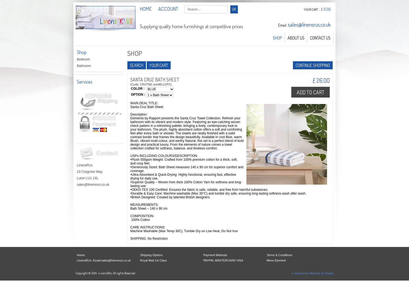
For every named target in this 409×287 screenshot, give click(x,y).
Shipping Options (151, 255)
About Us (296, 38)
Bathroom (84, 66)
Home (81, 255)
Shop (277, 38)
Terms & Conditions (279, 255)
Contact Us (320, 38)
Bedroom (83, 59)
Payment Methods (215, 255)
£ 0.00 (326, 9)
